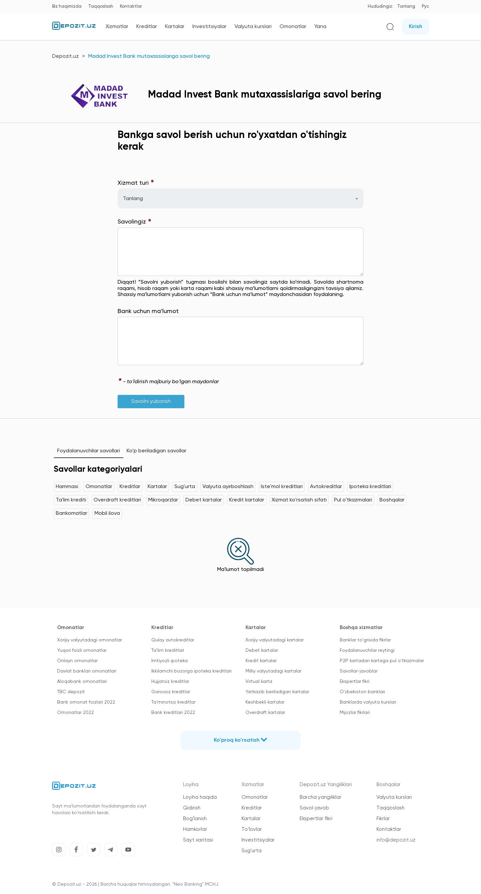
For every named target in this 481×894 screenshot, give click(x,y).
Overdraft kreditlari (117, 500)
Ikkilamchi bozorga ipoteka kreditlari (191, 671)
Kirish (415, 26)
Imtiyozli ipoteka (169, 660)
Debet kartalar (203, 500)
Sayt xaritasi (198, 840)
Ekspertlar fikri (354, 681)
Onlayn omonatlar (77, 660)
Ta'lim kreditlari (167, 650)
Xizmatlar (117, 26)
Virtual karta (259, 681)
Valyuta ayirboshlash (228, 486)
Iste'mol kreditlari (282, 486)
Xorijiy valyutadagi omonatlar (89, 640)
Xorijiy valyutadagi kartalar (275, 640)
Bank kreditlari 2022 (173, 712)
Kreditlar (146, 26)
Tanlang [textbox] (133, 198)
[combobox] (240, 198)
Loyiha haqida (200, 797)
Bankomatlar (71, 513)
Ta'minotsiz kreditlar (173, 702)
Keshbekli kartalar (265, 702)
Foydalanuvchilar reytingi (367, 650)
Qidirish (191, 807)
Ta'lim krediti (71, 500)
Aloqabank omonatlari (82, 681)
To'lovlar (252, 829)
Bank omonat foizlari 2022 (86, 702)
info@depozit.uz (396, 840)
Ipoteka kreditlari (370, 486)
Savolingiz (135, 222)
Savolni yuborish (151, 401)
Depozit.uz (65, 56)
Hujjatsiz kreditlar (170, 681)
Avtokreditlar (326, 486)
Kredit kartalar (246, 500)
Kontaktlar (131, 6)
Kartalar (174, 26)
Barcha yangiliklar (320, 797)
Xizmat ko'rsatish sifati (299, 500)
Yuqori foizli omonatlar (82, 650)
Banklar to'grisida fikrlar (365, 640)
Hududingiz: (380, 6)
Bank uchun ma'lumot (148, 311)
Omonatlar (293, 26)
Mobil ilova (107, 513)
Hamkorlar (195, 829)
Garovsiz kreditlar (170, 692)
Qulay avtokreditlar (172, 640)
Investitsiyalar (209, 26)
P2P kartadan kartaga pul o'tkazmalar (382, 660)
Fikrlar (383, 818)
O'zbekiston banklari (362, 692)
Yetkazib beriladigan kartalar (277, 692)
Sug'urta (184, 486)
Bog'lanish (195, 818)
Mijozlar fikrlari (355, 712)
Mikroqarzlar (163, 500)
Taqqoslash (100, 6)
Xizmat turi (136, 183)
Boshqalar (392, 500)
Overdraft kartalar (265, 712)
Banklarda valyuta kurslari (368, 702)
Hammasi (67, 486)
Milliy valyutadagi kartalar (273, 671)
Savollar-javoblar (358, 671)
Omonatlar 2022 (75, 712)
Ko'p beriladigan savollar (156, 451)
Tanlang (406, 6)
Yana (320, 26)
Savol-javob (314, 807)
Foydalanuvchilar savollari (88, 451)
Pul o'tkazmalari (353, 500)
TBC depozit (71, 692)
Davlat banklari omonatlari (86, 671)
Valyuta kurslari (253, 26)
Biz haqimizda (67, 6)
